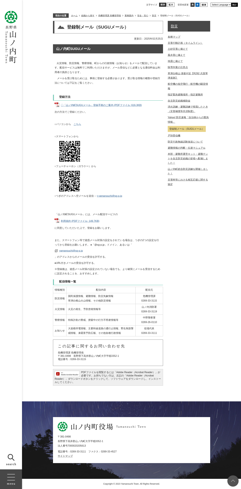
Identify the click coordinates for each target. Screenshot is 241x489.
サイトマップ (65, 456)
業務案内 (129, 15)
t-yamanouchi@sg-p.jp (109, 196)
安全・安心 (142, 15)
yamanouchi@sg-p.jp (71, 250)
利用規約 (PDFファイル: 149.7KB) (80, 221)
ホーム (74, 15)
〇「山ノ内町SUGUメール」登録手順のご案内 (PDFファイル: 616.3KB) (101, 105)
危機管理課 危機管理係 (109, 15)
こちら (77, 124)
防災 (154, 15)
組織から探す (87, 15)
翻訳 (234, 4)
